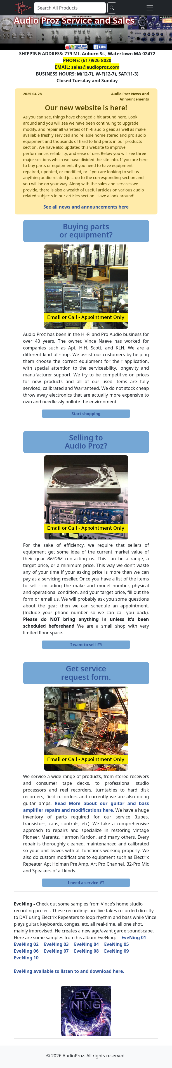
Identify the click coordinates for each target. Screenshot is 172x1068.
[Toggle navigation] (149, 7)
